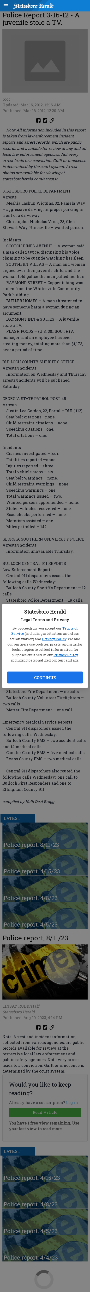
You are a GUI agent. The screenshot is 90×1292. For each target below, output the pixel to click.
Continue (45, 677)
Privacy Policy (54, 639)
